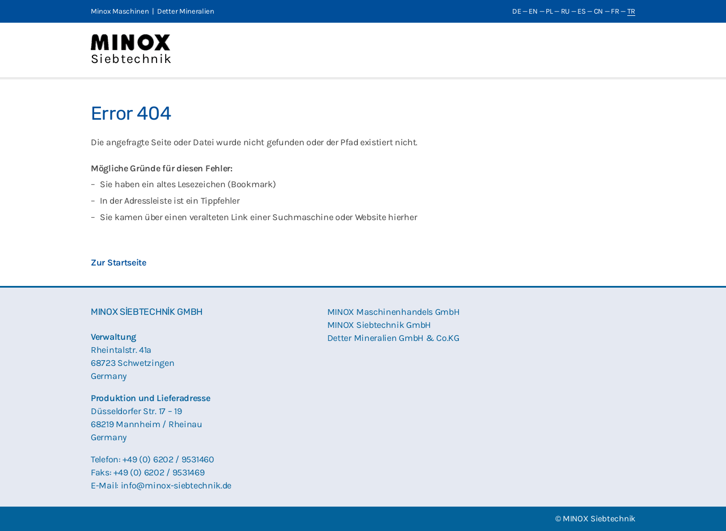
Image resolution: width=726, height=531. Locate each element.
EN (533, 11)
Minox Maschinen (120, 11)
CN (598, 11)
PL (549, 11)
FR (615, 11)
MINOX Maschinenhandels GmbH (393, 311)
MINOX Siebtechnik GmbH (379, 324)
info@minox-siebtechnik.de (176, 485)
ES (581, 11)
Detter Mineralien (185, 11)
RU (565, 11)
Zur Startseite (118, 262)
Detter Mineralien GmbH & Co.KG (393, 337)
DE (516, 11)
